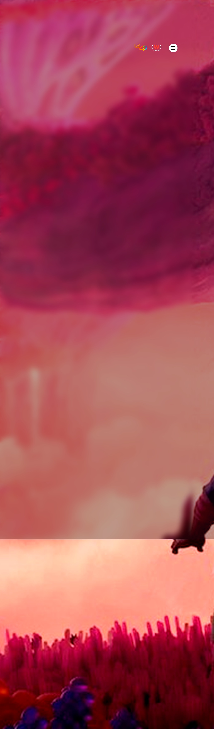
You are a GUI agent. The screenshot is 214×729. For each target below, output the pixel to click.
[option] (107, 364)
